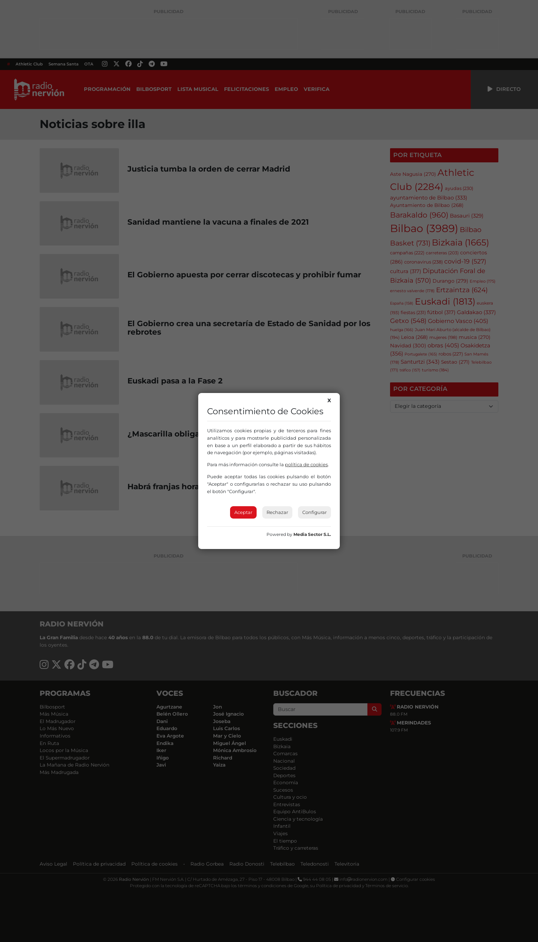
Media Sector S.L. (312, 534)
